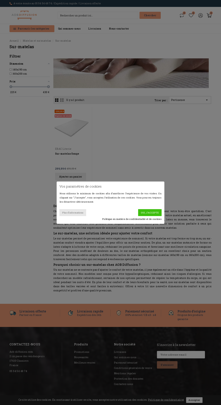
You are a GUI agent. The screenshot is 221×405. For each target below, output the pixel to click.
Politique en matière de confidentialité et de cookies (132, 219)
